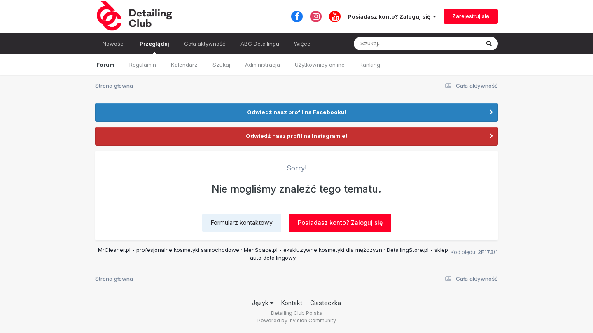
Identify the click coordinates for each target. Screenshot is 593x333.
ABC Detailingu (259, 43)
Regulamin (142, 64)
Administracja (262, 64)
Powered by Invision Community (296, 320)
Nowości (114, 43)
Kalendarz (184, 64)
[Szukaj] (396, 43)
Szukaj (221, 64)
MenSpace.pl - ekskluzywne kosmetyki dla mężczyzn (313, 250)
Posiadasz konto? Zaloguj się (392, 16)
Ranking (370, 64)
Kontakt (291, 302)
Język (262, 302)
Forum (105, 64)
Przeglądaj (154, 47)
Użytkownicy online (320, 64)
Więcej (303, 43)
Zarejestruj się (470, 16)
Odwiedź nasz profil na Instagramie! (296, 136)
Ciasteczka (325, 302)
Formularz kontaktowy (242, 222)
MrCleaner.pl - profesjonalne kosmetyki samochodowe (168, 250)
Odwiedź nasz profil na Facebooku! (296, 112)
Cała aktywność (205, 43)
